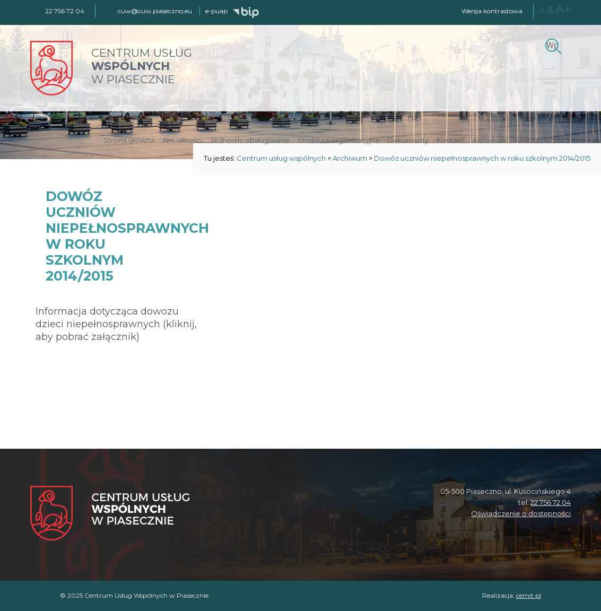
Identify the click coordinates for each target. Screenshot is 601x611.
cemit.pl (528, 595)
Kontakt (450, 140)
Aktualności (182, 140)
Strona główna (128, 140)
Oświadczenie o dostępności (521, 513)
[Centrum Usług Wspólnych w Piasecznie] (109, 514)
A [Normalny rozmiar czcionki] (542, 10)
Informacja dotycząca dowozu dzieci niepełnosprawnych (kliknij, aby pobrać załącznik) (116, 324)
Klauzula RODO (541, 140)
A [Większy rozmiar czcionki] (550, 10)
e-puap (216, 11)
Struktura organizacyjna (338, 140)
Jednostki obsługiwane (250, 140)
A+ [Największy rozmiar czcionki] (563, 9)
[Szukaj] (552, 45)
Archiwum (489, 140)
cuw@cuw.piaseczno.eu (155, 11)
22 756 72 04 (550, 502)
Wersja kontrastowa (491, 11)
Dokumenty (408, 140)
